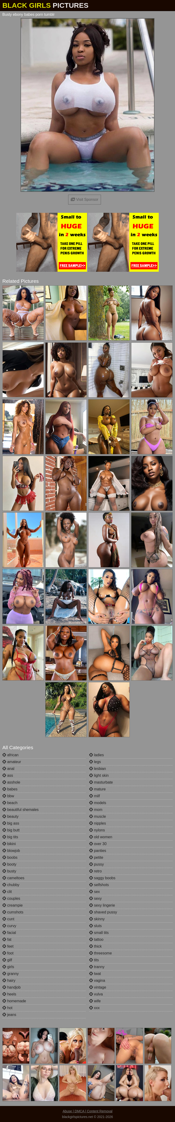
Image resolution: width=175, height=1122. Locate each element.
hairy (8, 980)
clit (7, 892)
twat (95, 974)
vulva (96, 994)
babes (9, 789)
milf (94, 796)
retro (95, 871)
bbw (8, 796)
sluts (95, 926)
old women (100, 837)
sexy (95, 898)
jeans (9, 1015)
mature (97, 789)
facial (9, 933)
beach (9, 803)
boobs (9, 857)
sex (94, 892)
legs (95, 762)
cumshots (12, 912)
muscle (97, 816)
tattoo (96, 939)
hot (7, 1008)
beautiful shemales (20, 810)
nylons (97, 830)
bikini (9, 844)
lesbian (97, 769)
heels (9, 994)
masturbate (101, 782)
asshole (11, 782)
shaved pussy (103, 912)
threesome (100, 953)
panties (97, 851)
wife (95, 1001)
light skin (99, 775)
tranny (96, 967)
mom (95, 810)
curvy (9, 926)
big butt (11, 830)
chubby (10, 885)
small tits (99, 933)
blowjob (11, 851)
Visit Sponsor (84, 199)
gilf (7, 960)
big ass (10, 823)
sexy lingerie (102, 905)
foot (7, 953)
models (97, 803)
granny (10, 974)
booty (9, 864)
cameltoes (13, 878)
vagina (97, 980)
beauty (10, 816)
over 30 (98, 844)
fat (6, 939)
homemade (14, 1001)
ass (7, 775)
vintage (97, 987)
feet (7, 946)
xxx (94, 1008)
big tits (10, 837)
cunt (8, 919)
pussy (96, 864)
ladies (96, 755)
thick (95, 946)
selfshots (99, 885)
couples (11, 898)
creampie (12, 905)
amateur (11, 762)
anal (8, 769)
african (10, 755)
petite (96, 857)
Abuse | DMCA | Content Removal (87, 1111)
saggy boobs (102, 878)
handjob (11, 987)
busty (9, 871)
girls (8, 967)
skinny (97, 919)
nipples (97, 823)
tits (94, 960)
